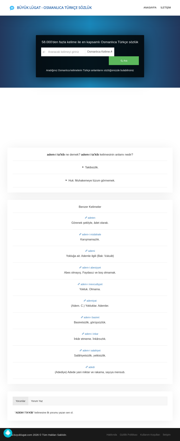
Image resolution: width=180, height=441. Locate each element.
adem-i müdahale (90, 234)
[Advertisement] (90, 114)
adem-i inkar (90, 333)
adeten (90, 217)
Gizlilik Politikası (128, 434)
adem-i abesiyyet (90, 267)
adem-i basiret (90, 317)
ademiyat (90, 300)
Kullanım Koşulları (150, 434)
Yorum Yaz (37, 401)
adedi (90, 367)
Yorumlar (20, 401)
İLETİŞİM (166, 7)
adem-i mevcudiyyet (90, 284)
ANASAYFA (150, 7)
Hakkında (112, 434)
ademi (90, 251)
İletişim (167, 434)
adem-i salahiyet (90, 350)
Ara (126, 52)
